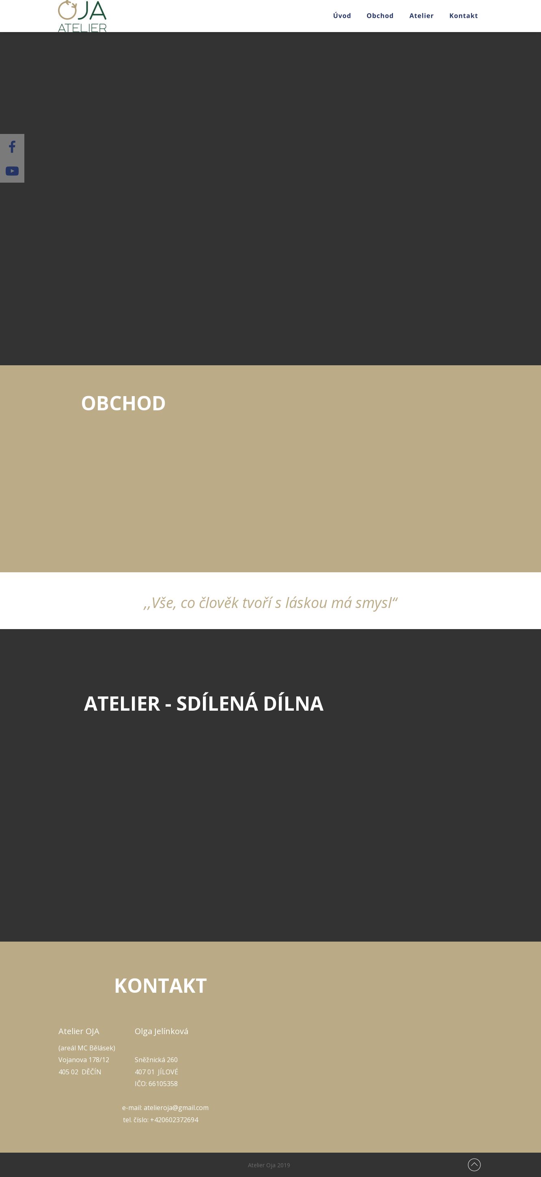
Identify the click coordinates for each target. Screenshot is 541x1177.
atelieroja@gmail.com (176, 1107)
